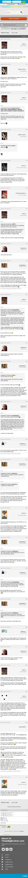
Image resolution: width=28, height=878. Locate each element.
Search (7, 854)
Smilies (2, 818)
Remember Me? (22, 4)
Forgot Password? (11, 4)
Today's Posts (9, 862)
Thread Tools (24, 36)
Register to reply (5, 32)
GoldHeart (22, 443)
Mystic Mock (21, 69)
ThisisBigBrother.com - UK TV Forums (9, 27)
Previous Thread (11, 806)
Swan (23, 44)
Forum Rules (3, 822)
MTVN (23, 513)
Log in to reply (14, 32)
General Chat (7, 28)
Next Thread (17, 806)
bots (24, 696)
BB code (2, 817)
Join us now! (14, 18)
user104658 (22, 727)
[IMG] (2, 819)
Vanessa (23, 248)
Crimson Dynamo (20, 193)
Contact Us (8, 859)
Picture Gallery (9, 866)
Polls (6, 869)
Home (6, 857)
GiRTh (23, 165)
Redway (23, 631)
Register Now (9, 864)
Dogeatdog (22, 265)
